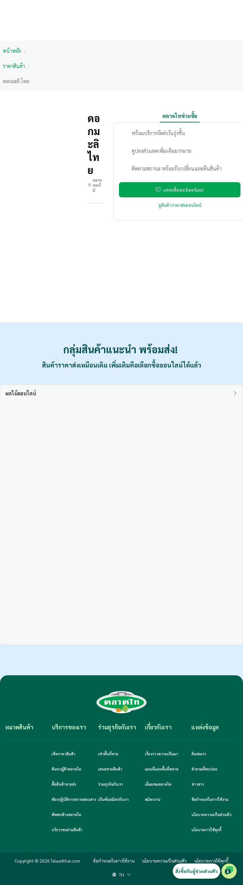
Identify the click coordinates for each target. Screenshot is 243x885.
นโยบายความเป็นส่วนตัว (211, 814)
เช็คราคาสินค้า (63, 753)
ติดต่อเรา (198, 753)
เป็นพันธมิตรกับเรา (113, 799)
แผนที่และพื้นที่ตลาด (161, 768)
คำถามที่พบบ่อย (204, 768)
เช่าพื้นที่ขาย (108, 753)
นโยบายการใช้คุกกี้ (206, 829)
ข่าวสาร (197, 784)
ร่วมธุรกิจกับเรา (110, 784)
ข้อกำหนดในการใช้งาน (209, 799)
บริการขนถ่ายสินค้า (67, 829)
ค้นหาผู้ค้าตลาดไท (66, 768)
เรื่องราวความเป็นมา (161, 753)
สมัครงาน (152, 799)
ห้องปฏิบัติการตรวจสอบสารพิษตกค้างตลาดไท (74, 807)
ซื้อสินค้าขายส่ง (64, 784)
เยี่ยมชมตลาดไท (158, 784)
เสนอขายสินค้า (110, 768)
